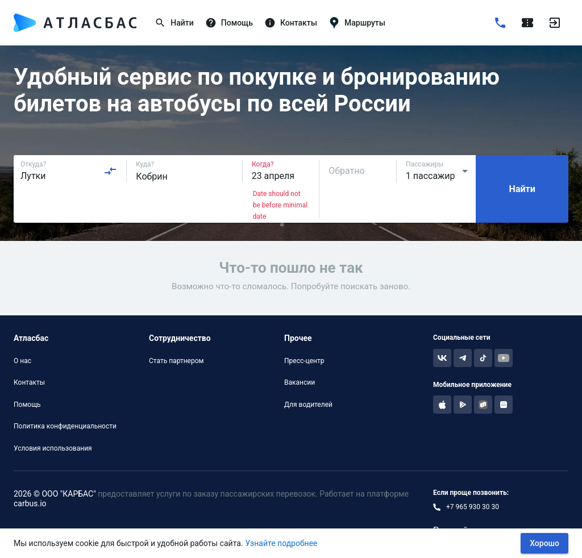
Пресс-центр (304, 361)
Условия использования (53, 448)
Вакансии (299, 382)
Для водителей (308, 405)
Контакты (29, 382)
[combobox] (69, 171)
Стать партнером (176, 361)
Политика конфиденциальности (65, 426)
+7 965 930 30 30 (472, 507)
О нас (22, 361)
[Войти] (554, 22)
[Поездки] (527, 22)
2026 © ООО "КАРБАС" (55, 493)
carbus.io (30, 503)
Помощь (27, 405)
